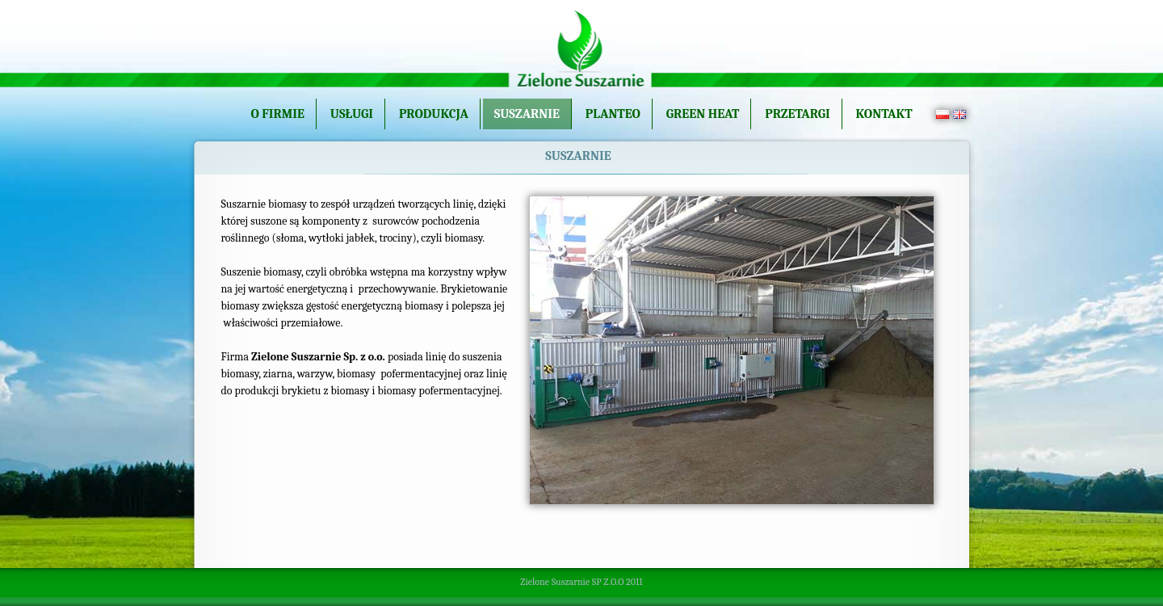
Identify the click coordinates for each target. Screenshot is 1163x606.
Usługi (351, 114)
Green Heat (703, 114)
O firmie (277, 114)
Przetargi (797, 114)
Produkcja (433, 114)
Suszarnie (527, 114)
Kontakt (884, 114)
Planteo (613, 114)
